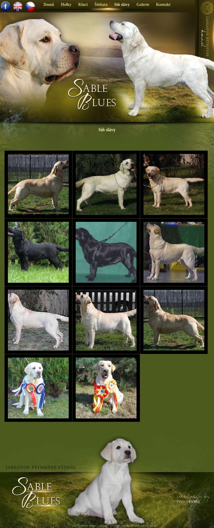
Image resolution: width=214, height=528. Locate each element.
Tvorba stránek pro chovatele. (140, 525)
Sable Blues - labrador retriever (101, 525)
